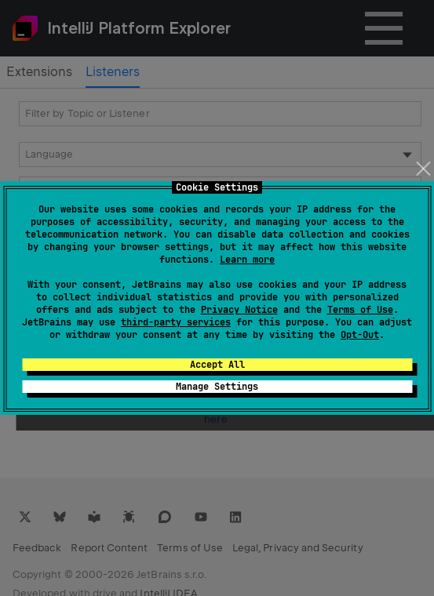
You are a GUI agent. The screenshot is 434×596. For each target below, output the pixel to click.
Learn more (247, 259)
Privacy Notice (239, 309)
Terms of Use (360, 309)
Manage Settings (217, 386)
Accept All (217, 364)
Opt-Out (360, 335)
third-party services (176, 322)
